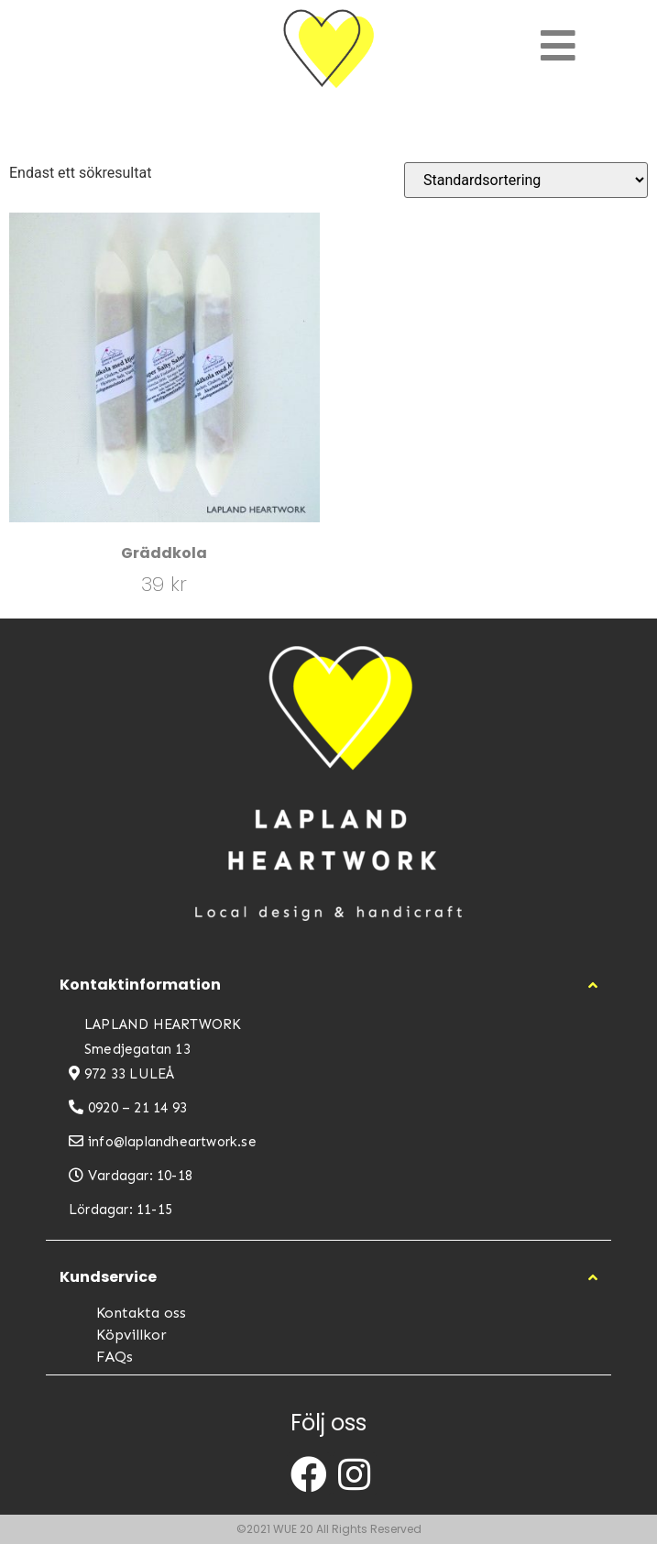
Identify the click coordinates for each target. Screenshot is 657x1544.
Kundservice (108, 1276)
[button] (328, 985)
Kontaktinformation (140, 984)
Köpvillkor (131, 1334)
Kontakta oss (141, 1312)
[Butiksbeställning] (526, 180)
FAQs (114, 1356)
